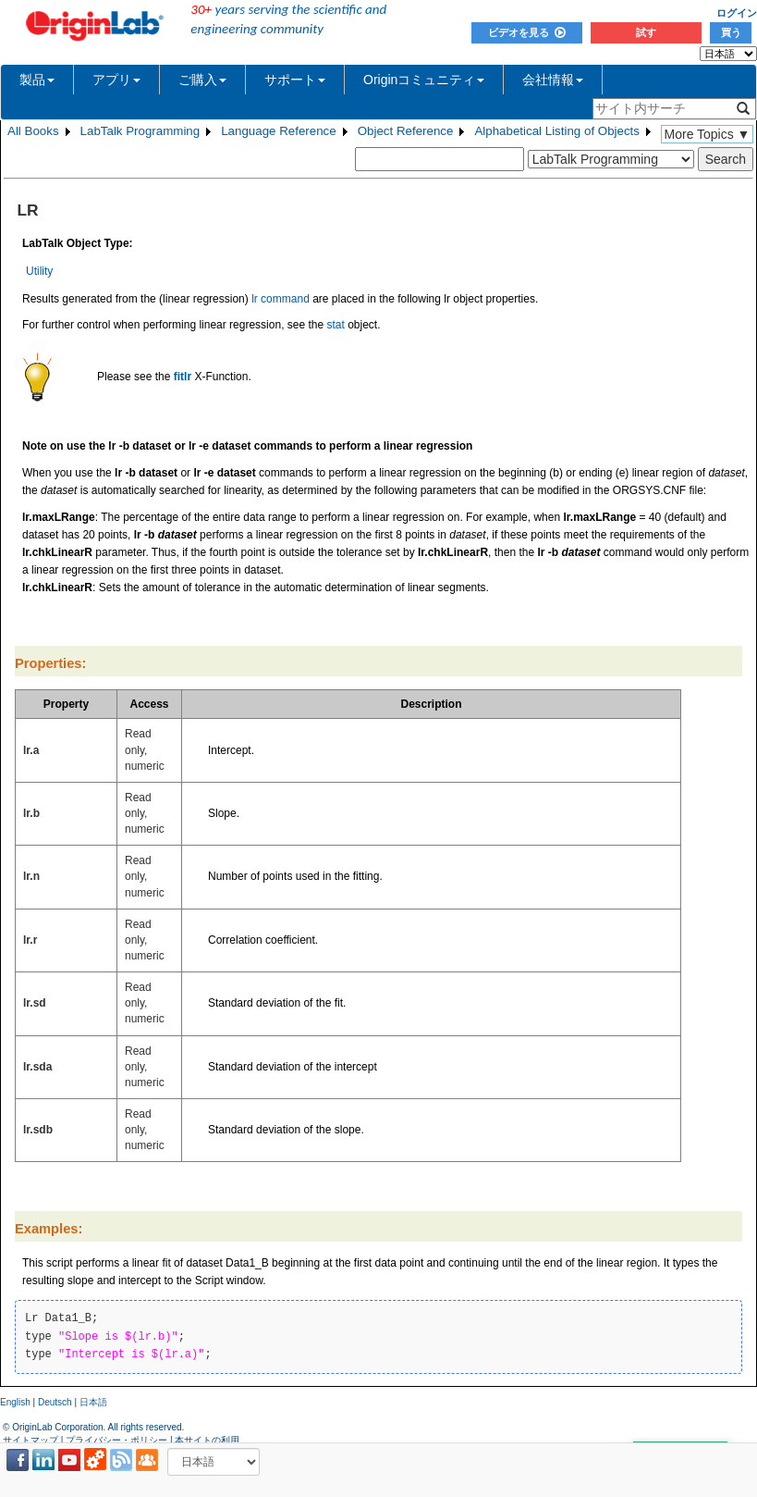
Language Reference (278, 131)
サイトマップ (30, 1440)
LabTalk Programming (140, 131)
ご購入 (202, 79)
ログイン (736, 13)
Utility (39, 271)
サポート (294, 79)
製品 (37, 79)
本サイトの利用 (207, 1440)
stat (336, 324)
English (15, 1402)
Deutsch (55, 1402)
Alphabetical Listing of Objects (557, 131)
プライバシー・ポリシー (116, 1440)
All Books (33, 131)
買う (731, 32)
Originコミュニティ (423, 79)
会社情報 (552, 79)
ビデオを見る (527, 32)
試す (646, 32)
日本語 (93, 1402)
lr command (280, 298)
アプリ (116, 79)
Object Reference (406, 131)
